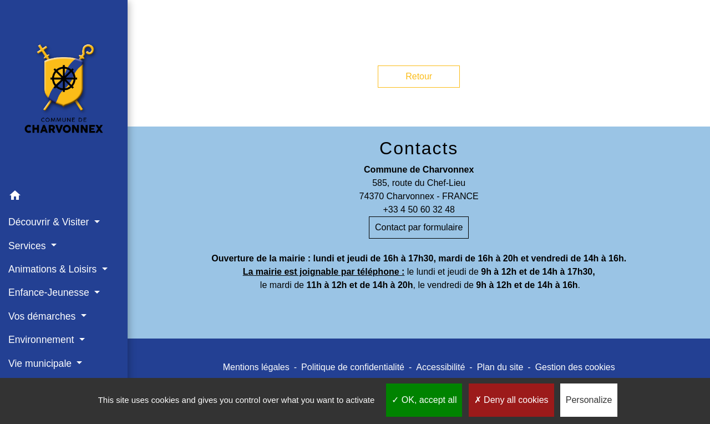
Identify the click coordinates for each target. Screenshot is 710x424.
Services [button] (28, 245)
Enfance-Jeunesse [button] (50, 292)
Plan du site (500, 367)
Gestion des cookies (575, 367)
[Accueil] (63, 91)
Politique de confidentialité (352, 367)
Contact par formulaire (419, 227)
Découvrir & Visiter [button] (50, 222)
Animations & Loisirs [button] (53, 269)
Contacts (418, 148)
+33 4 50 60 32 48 (418, 209)
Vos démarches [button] (43, 316)
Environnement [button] (42, 339)
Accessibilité (440, 367)
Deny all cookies (511, 400)
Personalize (589, 400)
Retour (418, 76)
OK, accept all (424, 400)
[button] (63, 197)
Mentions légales (256, 367)
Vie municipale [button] (41, 363)
